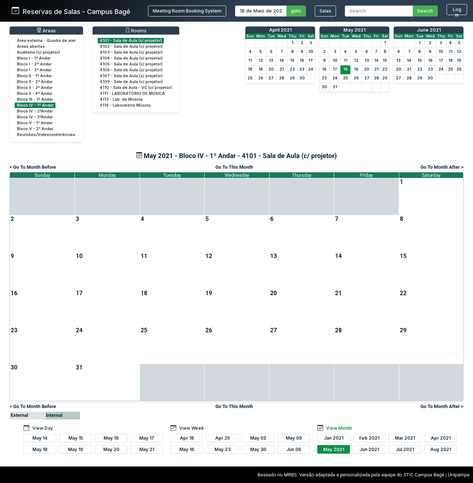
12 (261, 60)
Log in (457, 11)
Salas (325, 11)
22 (292, 69)
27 (271, 78)
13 (271, 60)
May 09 (294, 438)
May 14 (39, 438)
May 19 (75, 449)
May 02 (258, 438)
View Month (339, 428)
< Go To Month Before (33, 167)
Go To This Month (234, 167)
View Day (42, 428)
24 (310, 69)
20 (271, 69)
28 (281, 78)
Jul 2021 (405, 449)
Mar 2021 (405, 438)
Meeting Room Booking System (187, 11)
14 (281, 60)
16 (302, 60)
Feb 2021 (369, 438)
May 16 (111, 438)
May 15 (75, 438)
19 (261, 69)
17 (310, 60)
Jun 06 (293, 449)
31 (335, 87)
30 (302, 78)
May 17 (146, 438)
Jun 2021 (369, 449)
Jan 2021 (333, 438)
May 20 (111, 449)
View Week (191, 428)
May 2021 (354, 30)
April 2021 (280, 30)
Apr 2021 (441, 438)
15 (292, 60)
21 (281, 69)
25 (250, 78)
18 (250, 69)
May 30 (258, 449)
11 (250, 60)
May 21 (146, 449)
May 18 (39, 449)
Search (425, 11)
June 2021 (429, 30)
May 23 (222, 449)
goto (296, 11)
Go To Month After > (441, 167)
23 (301, 69)
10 (310, 51)
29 (292, 78)
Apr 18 (187, 438)
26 (260, 78)
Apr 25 (222, 438)
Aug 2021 (440, 449)
